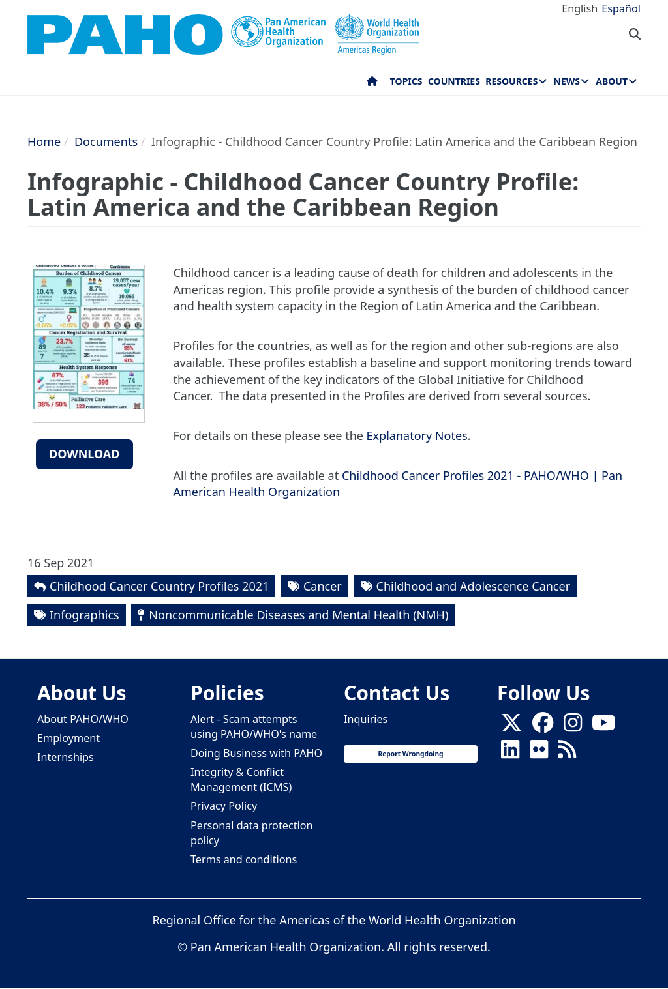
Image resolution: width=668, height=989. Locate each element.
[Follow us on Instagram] (573, 726)
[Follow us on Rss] (567, 753)
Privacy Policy (223, 806)
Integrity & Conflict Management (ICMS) (241, 779)
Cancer (322, 586)
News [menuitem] (567, 81)
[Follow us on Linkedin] (510, 753)
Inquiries (365, 719)
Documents (106, 141)
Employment (68, 738)
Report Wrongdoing (410, 753)
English (580, 8)
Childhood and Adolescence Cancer (473, 586)
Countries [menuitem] (454, 81)
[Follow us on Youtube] (603, 726)
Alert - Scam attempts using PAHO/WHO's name (253, 726)
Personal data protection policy (251, 833)
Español (621, 8)
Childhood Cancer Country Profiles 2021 (159, 586)
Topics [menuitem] (406, 81)
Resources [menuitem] (511, 81)
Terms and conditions (243, 859)
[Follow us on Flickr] (539, 753)
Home (44, 141)
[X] (511, 726)
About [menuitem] (612, 81)
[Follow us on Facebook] (542, 726)
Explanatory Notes (417, 435)
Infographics (84, 615)
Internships (65, 757)
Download (84, 454)
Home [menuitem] (372, 84)
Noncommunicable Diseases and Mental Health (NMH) (298, 615)
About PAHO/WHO (83, 719)
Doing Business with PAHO (256, 753)
